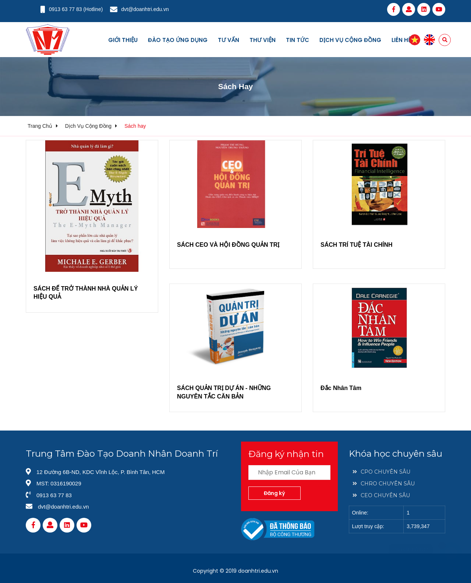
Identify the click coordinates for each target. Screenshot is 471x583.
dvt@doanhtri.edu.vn (145, 9)
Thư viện (262, 40)
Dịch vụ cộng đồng (350, 40)
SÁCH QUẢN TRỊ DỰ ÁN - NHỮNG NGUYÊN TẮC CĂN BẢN (224, 392)
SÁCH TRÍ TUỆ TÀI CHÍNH (357, 245)
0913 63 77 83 (65, 9)
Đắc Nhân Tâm (341, 388)
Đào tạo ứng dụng (178, 40)
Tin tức (297, 40)
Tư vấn (228, 40)
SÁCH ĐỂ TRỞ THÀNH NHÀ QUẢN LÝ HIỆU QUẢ (85, 292)
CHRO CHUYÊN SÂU (384, 483)
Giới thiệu (123, 40)
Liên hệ (401, 40)
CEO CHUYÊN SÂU (381, 495)
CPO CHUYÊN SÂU (381, 471)
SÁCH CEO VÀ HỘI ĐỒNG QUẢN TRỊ (228, 245)
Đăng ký (274, 493)
